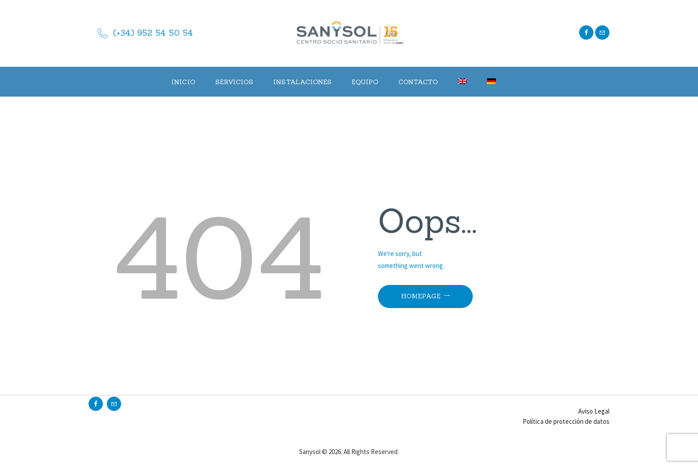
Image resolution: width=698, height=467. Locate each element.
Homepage (421, 296)
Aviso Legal (593, 411)
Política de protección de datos (566, 421)
